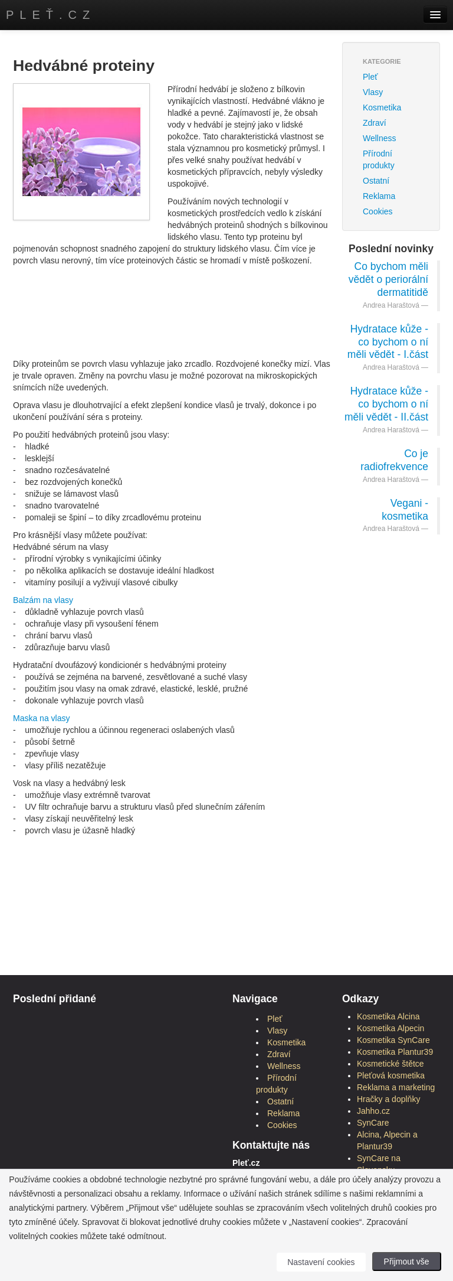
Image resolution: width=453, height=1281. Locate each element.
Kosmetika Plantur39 (395, 1052)
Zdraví (374, 123)
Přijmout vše (406, 1261)
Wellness (379, 138)
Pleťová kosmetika (391, 1075)
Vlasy (373, 92)
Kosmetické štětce (390, 1063)
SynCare (373, 1122)
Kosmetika (382, 107)
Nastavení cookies (320, 1262)
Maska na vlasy (41, 718)
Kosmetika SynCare (393, 1040)
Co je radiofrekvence (394, 460)
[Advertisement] (227, 298)
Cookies (378, 211)
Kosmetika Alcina (388, 1016)
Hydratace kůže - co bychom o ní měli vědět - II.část (386, 404)
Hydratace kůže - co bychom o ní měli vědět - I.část (387, 342)
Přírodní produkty (379, 159)
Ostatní (376, 180)
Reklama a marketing (396, 1087)
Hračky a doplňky (388, 1099)
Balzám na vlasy (43, 600)
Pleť (370, 77)
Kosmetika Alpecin (390, 1028)
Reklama (379, 196)
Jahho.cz (373, 1111)
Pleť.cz (51, 14)
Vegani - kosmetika (405, 509)
